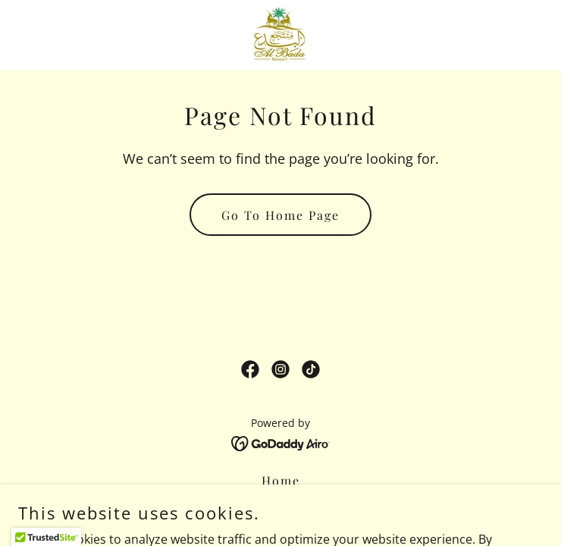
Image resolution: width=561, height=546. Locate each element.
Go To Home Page (280, 215)
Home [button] (281, 480)
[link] (280, 35)
